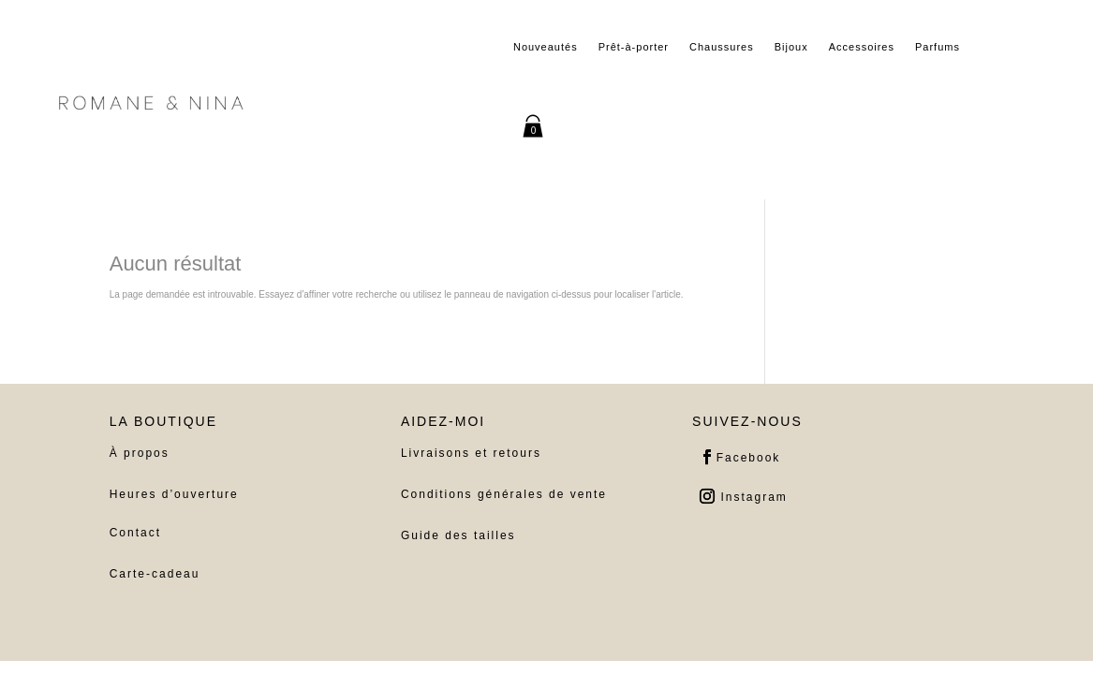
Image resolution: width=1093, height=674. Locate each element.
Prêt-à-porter (633, 46)
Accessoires (861, 46)
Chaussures (721, 46)
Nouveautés (545, 46)
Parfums (937, 46)
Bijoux (791, 46)
